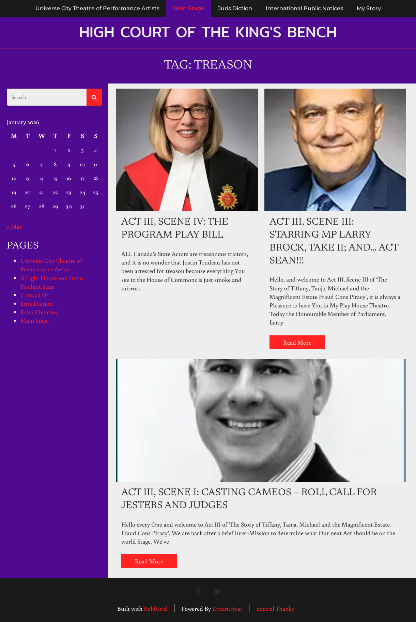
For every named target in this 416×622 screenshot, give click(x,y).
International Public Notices (304, 8)
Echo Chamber (39, 312)
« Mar (14, 226)
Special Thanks (275, 608)
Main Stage (188, 8)
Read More (297, 342)
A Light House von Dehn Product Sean (51, 282)
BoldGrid (155, 608)
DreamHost (227, 608)
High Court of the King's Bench (208, 31)
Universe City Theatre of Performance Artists (97, 8)
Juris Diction (235, 8)
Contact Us (34, 295)
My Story (369, 8)
